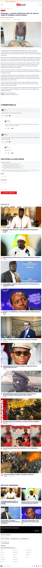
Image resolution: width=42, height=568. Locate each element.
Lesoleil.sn (2, 552)
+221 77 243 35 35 (5, 538)
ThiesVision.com (15, 552)
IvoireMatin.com (28, 552)
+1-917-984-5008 (5, 543)
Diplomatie (5, 286)
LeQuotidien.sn (15, 559)
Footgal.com (3, 557)
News (5, 8)
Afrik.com (27, 557)
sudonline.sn (15, 557)
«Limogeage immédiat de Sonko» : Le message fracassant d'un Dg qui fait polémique (9, 502)
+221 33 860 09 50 (24, 538)
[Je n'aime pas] (10, 116)
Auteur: (20, 175)
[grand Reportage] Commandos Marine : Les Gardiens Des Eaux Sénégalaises (21, 421)
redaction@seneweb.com (9, 548)
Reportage (5, 423)
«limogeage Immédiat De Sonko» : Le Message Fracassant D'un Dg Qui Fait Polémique (20, 230)
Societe (8, 8)
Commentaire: (20, 184)
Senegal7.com (15, 554)
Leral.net (2, 550)
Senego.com (15, 550)
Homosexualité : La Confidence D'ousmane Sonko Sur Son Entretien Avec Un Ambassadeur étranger (21, 284)
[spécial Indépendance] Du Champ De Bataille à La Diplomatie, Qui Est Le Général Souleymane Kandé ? (20, 366)
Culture (4, 449)
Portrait (5, 368)
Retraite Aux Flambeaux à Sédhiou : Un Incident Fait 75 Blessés (19, 474)
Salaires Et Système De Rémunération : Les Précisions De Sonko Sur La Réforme (22, 257)
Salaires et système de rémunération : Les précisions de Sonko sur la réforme (31, 502)
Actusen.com (3, 559)
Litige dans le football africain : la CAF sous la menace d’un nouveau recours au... (30, 522)
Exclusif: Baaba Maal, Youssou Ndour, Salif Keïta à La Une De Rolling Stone (20, 448)
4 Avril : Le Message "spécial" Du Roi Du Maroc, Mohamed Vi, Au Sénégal (20, 339)
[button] (2, 116)
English (19, 19)
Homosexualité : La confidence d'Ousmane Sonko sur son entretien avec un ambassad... (10, 522)
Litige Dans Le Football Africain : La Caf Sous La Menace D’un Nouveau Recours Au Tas (21, 312)
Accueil (2, 8)
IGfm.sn (2, 554)
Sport (4, 314)
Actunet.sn (2, 561)
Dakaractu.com (15, 561)
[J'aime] (6, 116)
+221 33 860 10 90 (14, 538)
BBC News (27, 554)
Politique (4, 232)
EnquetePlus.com (29, 550)
